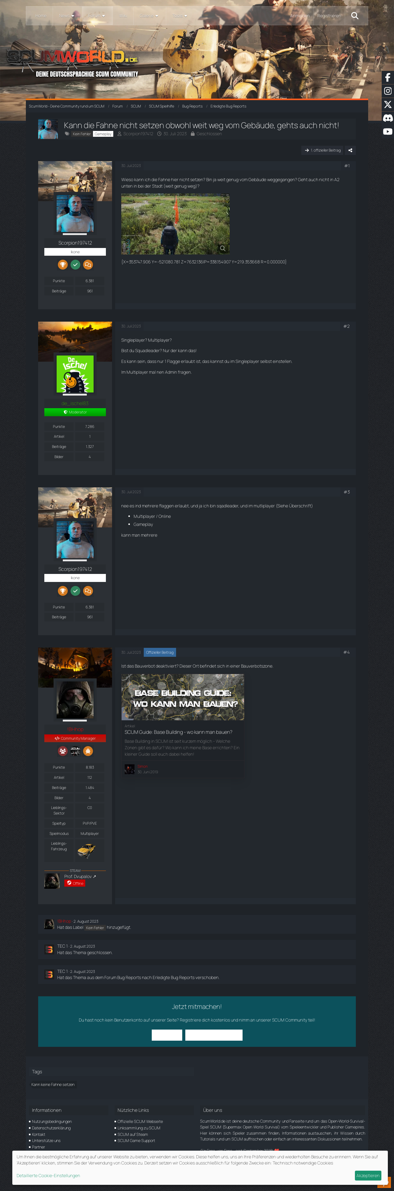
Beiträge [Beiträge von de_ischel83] (59, 446)
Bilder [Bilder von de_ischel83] (58, 456)
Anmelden (300, 15)
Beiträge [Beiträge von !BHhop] (59, 787)
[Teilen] (350, 150)
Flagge (173, 361)
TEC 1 (62, 946)
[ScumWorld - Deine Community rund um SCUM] (197, 61)
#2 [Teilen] (346, 326)
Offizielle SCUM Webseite (140, 1121)
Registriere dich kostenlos (205, 1020)
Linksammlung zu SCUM (139, 1128)
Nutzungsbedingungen (52, 1121)
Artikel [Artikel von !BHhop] (59, 777)
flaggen (166, 506)
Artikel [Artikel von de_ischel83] (59, 436)
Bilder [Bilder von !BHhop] (58, 797)
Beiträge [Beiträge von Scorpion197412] (59, 291)
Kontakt (38, 1134)
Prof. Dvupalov (78, 876)
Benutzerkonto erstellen (214, 1035)
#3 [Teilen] (347, 492)
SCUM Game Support (136, 1140)
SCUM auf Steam (133, 1134)
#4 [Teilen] (346, 652)
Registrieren (329, 15)
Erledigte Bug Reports (174, 977)
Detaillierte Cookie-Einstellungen (48, 1175)
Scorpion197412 (138, 133)
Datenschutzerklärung (51, 1128)
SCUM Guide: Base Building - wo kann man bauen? (178, 732)
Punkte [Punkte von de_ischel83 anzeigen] (59, 426)
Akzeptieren (368, 1175)
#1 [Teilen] (347, 166)
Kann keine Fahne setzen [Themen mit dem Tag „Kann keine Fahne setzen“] (52, 1084)
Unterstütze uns (46, 1140)
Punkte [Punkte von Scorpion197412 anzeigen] (59, 280)
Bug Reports (129, 977)
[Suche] (355, 15)
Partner (38, 1147)
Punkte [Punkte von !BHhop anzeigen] (59, 767)
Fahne (164, 179)
